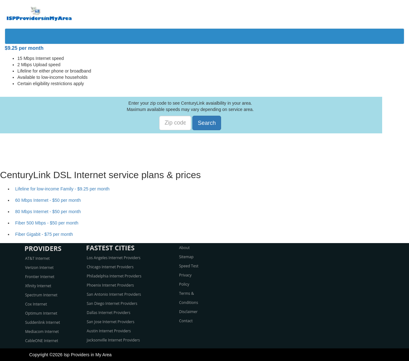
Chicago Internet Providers (110, 267)
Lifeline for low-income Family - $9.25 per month (62, 188)
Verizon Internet (39, 267)
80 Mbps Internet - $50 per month (48, 211)
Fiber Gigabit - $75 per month (44, 234)
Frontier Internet (40, 276)
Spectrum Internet (41, 295)
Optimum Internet (41, 313)
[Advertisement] (204, 147)
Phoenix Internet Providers (110, 285)
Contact (186, 320)
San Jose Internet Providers (111, 321)
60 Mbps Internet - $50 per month (48, 200)
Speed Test (188, 266)
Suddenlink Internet (42, 322)
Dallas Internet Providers (108, 312)
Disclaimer (188, 311)
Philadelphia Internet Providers (114, 276)
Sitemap (186, 256)
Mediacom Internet (42, 331)
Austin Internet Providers (109, 331)
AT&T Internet (37, 258)
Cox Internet (36, 304)
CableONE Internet (41, 340)
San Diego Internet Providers (112, 303)
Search (207, 123)
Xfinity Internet (38, 285)
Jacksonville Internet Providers (113, 340)
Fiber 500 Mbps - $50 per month (46, 222)
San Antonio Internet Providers (114, 294)
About (184, 247)
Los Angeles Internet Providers (114, 257)
